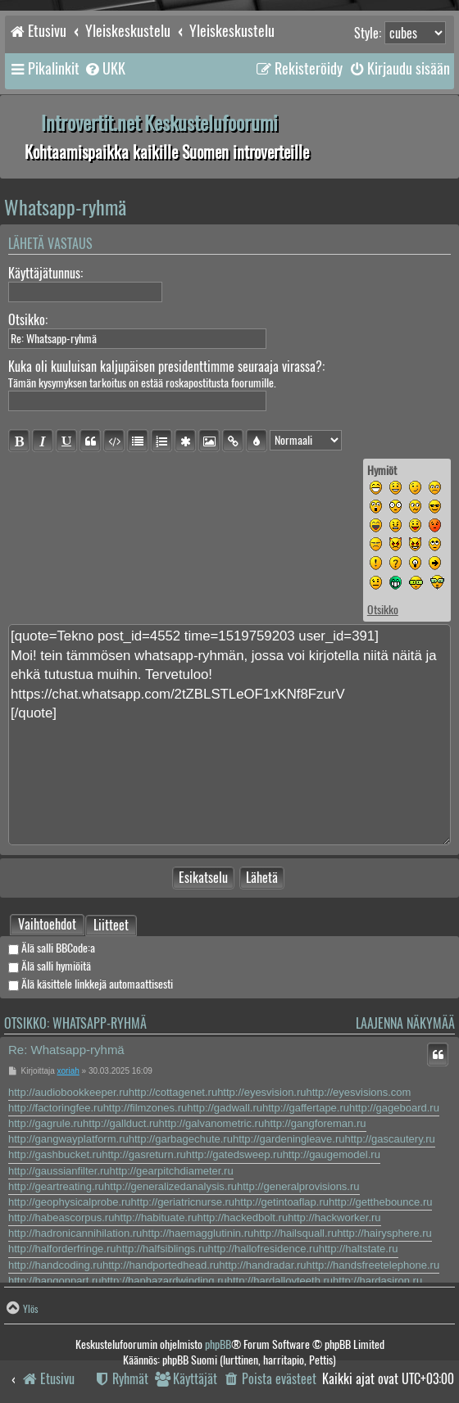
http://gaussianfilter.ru (59, 1171)
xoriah (68, 1070)
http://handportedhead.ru (160, 1265)
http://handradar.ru (262, 1265)
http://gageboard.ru (394, 1108)
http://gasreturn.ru (144, 1154)
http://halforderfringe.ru (62, 1248)
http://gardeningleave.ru (289, 1139)
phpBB (218, 1344)
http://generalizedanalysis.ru (170, 1186)
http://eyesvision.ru (261, 1092)
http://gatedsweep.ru (234, 1154)
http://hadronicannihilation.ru (75, 1233)
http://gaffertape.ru (305, 1108)
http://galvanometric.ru (212, 1123)
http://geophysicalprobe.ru (69, 1202)
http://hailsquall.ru (295, 1233)
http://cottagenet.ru (173, 1092)
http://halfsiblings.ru (162, 1248)
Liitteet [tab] (111, 926)
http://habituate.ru (155, 1217)
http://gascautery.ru (390, 1139)
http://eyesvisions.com (359, 1092)
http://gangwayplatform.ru (68, 1139)
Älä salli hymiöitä (49, 966)
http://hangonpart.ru (54, 1280)
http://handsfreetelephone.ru (373, 1265)
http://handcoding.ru (55, 1265)
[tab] (47, 924)
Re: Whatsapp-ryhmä (66, 1050)
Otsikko (382, 610)
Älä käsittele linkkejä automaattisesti (90, 984)
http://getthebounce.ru (380, 1202)
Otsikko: (28, 319)
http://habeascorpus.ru (61, 1217)
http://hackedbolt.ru (243, 1217)
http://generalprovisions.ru (298, 1186)
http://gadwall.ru (224, 1108)
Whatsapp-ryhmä (65, 207)
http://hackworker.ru (334, 1217)
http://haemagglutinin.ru (197, 1233)
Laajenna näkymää (405, 1023)
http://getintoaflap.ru (281, 1202)
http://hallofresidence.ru (263, 1248)
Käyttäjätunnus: (45, 273)
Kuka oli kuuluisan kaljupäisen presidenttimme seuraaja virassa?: (166, 366)
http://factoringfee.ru (55, 1108)
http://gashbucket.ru (55, 1154)
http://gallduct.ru (121, 1123)
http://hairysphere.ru (384, 1233)
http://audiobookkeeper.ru (68, 1092)
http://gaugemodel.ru (331, 1154)
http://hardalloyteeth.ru (280, 1280)
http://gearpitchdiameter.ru (172, 1171)
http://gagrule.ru (45, 1123)
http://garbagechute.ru (181, 1139)
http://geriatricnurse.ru (182, 1202)
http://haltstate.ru (358, 1248)
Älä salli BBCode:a (51, 948)
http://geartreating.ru (56, 1186)
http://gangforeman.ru (315, 1123)
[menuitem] (104, 69)
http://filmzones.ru (145, 1108)
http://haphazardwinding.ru (163, 1280)
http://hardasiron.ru (377, 1280)
